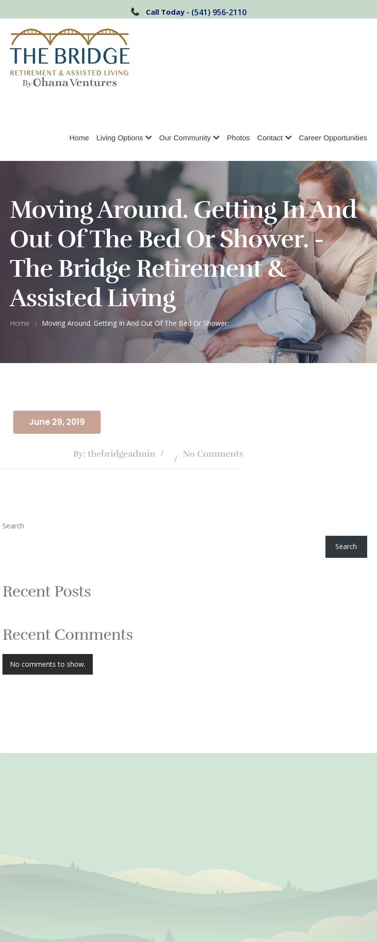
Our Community (185, 137)
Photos (238, 137)
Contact (270, 137)
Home (79, 137)
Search (13, 525)
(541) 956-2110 (218, 12)
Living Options (119, 137)
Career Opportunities (333, 137)
